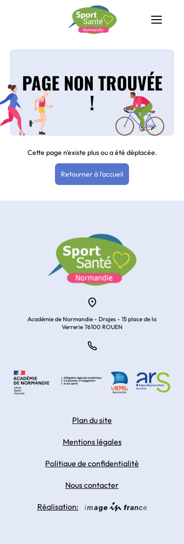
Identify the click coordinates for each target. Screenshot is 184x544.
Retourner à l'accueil (92, 174)
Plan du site (92, 420)
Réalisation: (92, 507)
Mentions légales (92, 442)
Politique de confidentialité (92, 463)
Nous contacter (92, 485)
